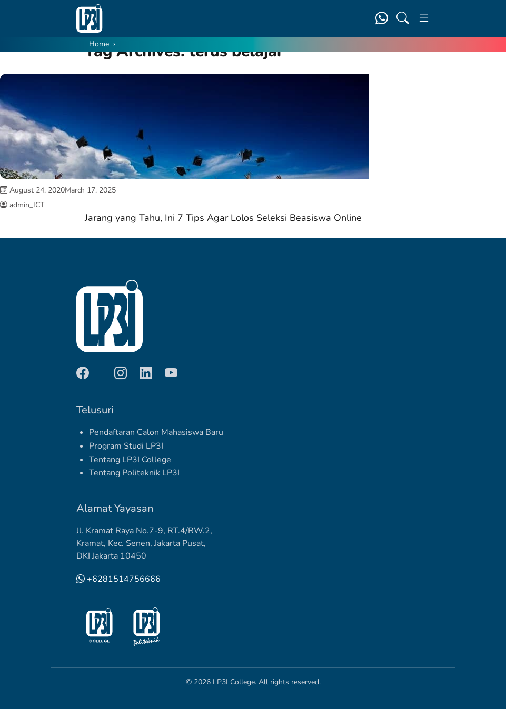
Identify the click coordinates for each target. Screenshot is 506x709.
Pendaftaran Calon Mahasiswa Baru (156, 432)
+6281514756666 (118, 579)
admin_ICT (26, 205)
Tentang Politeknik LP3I (134, 473)
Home (99, 44)
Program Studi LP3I (126, 446)
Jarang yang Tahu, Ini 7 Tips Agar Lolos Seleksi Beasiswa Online (223, 217)
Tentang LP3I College (130, 459)
